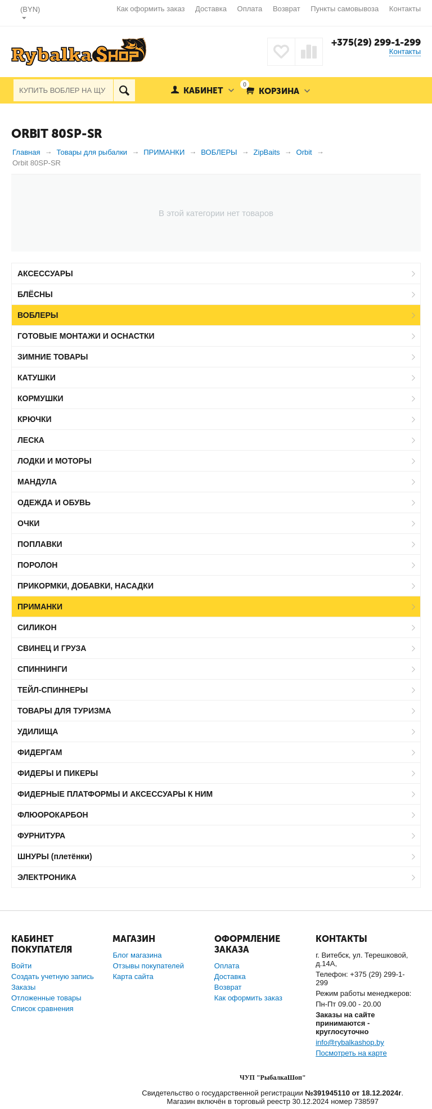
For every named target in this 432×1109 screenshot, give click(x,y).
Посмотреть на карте (351, 1053)
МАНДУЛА (37, 481)
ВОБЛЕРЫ (37, 315)
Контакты (405, 9)
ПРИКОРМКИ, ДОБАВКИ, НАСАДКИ (85, 585)
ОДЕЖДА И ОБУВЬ (54, 502)
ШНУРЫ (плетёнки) (54, 856)
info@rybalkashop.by (350, 1042)
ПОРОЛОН (37, 564)
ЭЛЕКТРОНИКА (46, 877)
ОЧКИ (28, 523)
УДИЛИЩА (37, 731)
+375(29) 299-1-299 (376, 42)
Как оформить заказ (150, 9)
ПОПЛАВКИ (39, 544)
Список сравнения (42, 1008)
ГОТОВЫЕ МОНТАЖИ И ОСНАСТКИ (86, 335)
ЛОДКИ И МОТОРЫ (54, 460)
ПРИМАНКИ (39, 606)
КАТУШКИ (36, 377)
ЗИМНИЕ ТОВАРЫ (52, 356)
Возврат (286, 9)
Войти (21, 966)
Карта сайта (132, 976)
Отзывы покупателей (148, 966)
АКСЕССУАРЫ (45, 273)
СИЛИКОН (37, 627)
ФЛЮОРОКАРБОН (52, 814)
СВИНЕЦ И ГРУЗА (51, 648)
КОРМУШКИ (40, 398)
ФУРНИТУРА (41, 835)
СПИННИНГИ (42, 669)
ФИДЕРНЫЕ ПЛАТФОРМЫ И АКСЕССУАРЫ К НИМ (115, 793)
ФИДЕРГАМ (39, 752)
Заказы (23, 987)
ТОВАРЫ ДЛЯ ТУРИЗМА (64, 710)
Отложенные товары (46, 998)
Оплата (250, 9)
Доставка (211, 9)
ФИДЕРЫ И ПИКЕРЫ (57, 773)
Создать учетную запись (52, 976)
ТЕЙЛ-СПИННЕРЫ (52, 689)
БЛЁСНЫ (35, 294)
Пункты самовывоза (344, 9)
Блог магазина (136, 955)
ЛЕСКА (30, 440)
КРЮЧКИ (34, 419)
